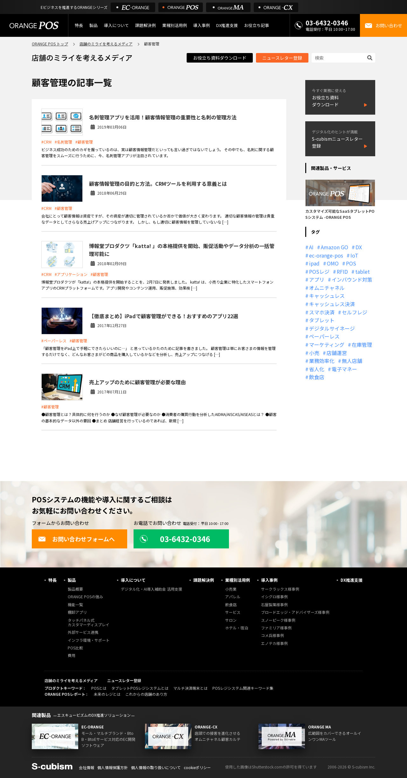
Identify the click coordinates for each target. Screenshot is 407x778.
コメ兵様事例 (272, 635)
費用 (71, 655)
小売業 (231, 589)
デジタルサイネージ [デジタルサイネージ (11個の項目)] (332, 328)
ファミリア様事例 (276, 628)
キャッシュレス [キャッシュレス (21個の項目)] (327, 295)
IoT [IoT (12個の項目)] (354, 255)
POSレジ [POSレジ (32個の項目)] (319, 271)
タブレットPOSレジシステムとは (140, 688)
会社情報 (86, 767)
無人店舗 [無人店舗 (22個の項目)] (352, 361)
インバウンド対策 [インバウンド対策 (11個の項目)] (352, 279)
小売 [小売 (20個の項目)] (314, 353)
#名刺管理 (63, 141)
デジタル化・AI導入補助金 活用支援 (151, 589)
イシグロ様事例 (274, 596)
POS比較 (75, 648)
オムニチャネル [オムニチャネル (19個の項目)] (327, 288)
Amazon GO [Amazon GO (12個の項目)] (334, 247)
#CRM (46, 141)
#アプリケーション (71, 274)
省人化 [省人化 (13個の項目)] (316, 369)
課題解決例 (145, 25)
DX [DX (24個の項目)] (358, 247)
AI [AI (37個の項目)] (311, 247)
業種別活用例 (174, 25)
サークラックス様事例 (280, 589)
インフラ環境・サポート (89, 640)
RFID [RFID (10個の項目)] (342, 271)
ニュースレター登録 (282, 58)
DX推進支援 (227, 25)
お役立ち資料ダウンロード (219, 58)
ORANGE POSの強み (85, 596)
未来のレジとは (107, 694)
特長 (79, 25)
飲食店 (231, 604)
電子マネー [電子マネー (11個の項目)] (344, 369)
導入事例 (201, 25)
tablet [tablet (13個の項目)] (362, 271)
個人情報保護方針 (112, 767)
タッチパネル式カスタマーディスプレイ (88, 622)
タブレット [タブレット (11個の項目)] (322, 320)
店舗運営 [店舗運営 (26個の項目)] (337, 353)
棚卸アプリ (77, 612)
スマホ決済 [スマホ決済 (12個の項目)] (322, 312)
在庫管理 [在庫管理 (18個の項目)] (362, 344)
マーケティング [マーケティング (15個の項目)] (326, 344)
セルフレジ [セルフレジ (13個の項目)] (354, 312)
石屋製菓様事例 (274, 604)
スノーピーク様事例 (278, 620)
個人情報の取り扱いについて (156, 767)
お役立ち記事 (256, 25)
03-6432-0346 (327, 22)
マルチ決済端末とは (190, 688)
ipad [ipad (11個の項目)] (314, 263)
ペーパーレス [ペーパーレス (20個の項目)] (324, 336)
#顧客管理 (84, 141)
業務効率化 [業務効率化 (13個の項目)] (322, 361)
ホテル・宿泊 (236, 628)
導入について (116, 25)
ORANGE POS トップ (50, 43)
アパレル (232, 596)
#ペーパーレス (53, 340)
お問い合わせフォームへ (76, 539)
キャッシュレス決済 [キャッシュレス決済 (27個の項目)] (332, 304)
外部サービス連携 (83, 632)
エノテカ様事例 (274, 643)
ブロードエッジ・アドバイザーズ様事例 (295, 612)
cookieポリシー (197, 767)
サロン (231, 620)
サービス (232, 612)
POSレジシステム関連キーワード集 (242, 688)
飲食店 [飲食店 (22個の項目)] (316, 377)
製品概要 (75, 589)
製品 (93, 25)
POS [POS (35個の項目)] (351, 263)
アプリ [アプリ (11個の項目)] (316, 279)
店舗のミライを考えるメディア (106, 43)
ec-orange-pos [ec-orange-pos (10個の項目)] (326, 255)
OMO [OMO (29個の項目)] (333, 263)
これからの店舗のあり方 (146, 694)
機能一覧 (75, 604)
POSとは (99, 688)
